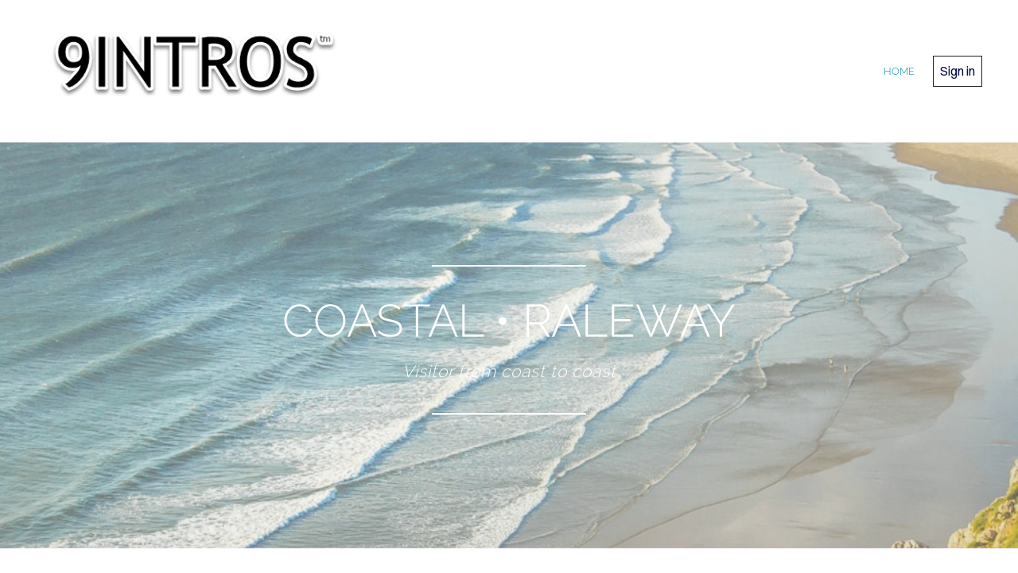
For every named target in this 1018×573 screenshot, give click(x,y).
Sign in (957, 71)
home (899, 71)
